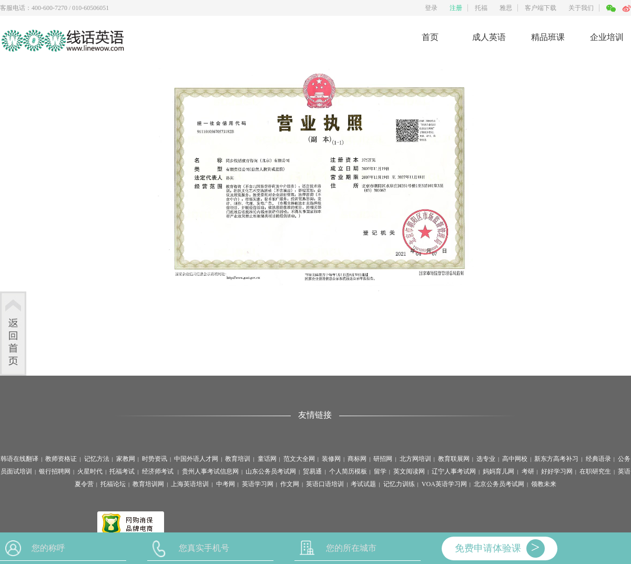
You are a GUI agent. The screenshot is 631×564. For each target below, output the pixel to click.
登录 (431, 8)
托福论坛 (113, 484)
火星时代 (90, 471)
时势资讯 (154, 458)
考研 (528, 471)
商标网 (357, 458)
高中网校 (514, 458)
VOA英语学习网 (444, 484)
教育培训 (237, 458)
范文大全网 (299, 458)
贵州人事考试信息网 (210, 471)
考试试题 (363, 484)
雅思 (506, 8)
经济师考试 (158, 471)
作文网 (289, 484)
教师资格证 (61, 458)
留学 (380, 471)
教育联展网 (454, 458)
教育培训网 (148, 484)
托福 (481, 8)
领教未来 (543, 484)
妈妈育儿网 (498, 471)
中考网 (225, 484)
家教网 (125, 458)
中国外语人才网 (196, 458)
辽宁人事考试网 (454, 471)
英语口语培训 (325, 484)
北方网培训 (415, 458)
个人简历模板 (348, 471)
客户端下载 (540, 8)
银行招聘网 (54, 471)
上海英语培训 (190, 484)
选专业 (485, 458)
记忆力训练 (399, 484)
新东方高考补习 (556, 458)
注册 (456, 8)
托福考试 (122, 471)
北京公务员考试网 (499, 484)
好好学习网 (557, 471)
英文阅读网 (409, 471)
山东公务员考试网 (271, 471)
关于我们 (581, 8)
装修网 (331, 458)
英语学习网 (257, 484)
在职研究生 (595, 471)
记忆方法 (96, 458)
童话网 (267, 458)
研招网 (382, 458)
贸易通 (312, 471)
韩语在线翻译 (19, 458)
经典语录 (598, 458)
